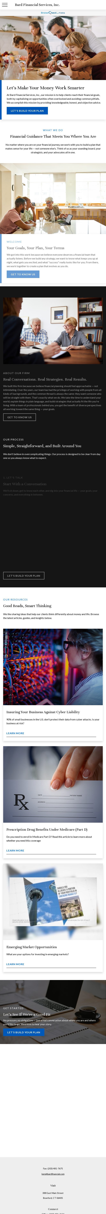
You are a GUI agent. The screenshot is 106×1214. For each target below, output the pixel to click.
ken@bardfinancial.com (53, 1174)
